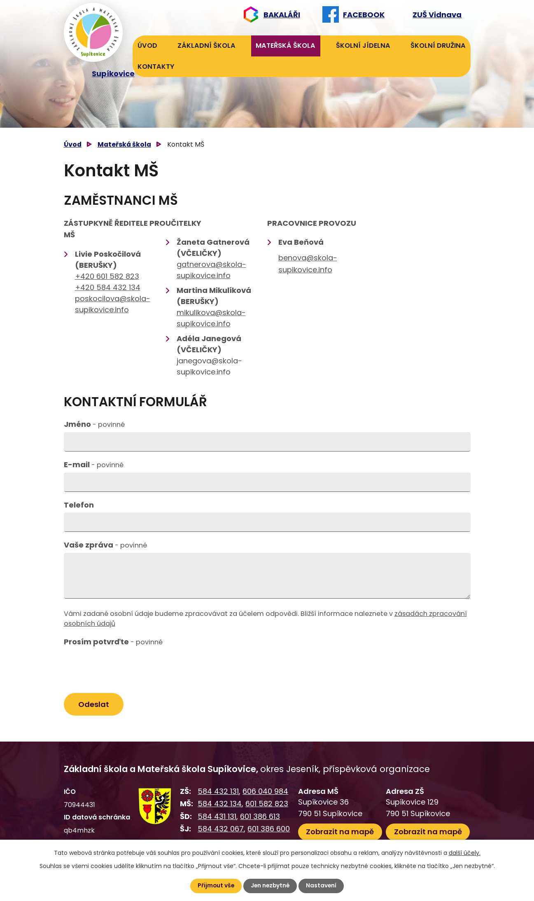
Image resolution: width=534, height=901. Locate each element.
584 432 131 (218, 791)
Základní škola (206, 45)
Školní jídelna (363, 45)
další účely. (464, 853)
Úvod (147, 45)
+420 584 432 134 (107, 287)
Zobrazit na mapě (340, 832)
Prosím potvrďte (113, 642)
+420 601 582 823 (107, 276)
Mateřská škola (285, 45)
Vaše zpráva (105, 545)
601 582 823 (266, 804)
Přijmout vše (215, 886)
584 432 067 (221, 829)
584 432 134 (220, 804)
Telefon (79, 505)
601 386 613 (260, 817)
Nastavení (322, 886)
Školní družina (438, 45)
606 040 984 (265, 791)
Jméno (94, 424)
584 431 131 (217, 817)
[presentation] (126, 669)
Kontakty (156, 66)
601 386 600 (268, 829)
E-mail (94, 464)
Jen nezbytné (270, 886)
